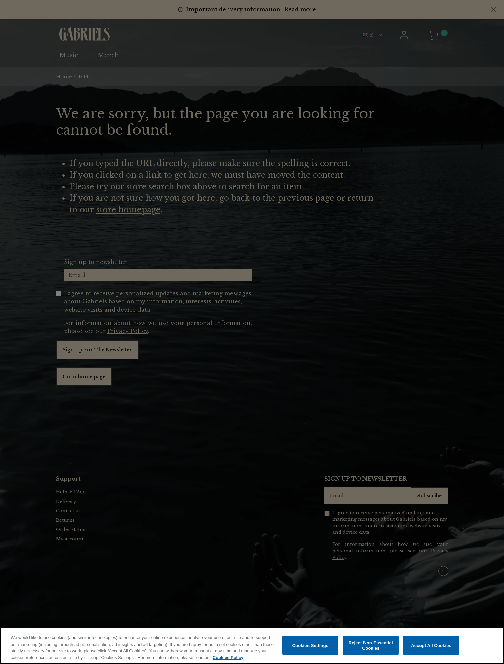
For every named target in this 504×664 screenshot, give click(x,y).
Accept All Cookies (431, 647)
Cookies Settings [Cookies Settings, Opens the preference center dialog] (310, 647)
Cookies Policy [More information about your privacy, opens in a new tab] (228, 659)
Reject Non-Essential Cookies (371, 647)
